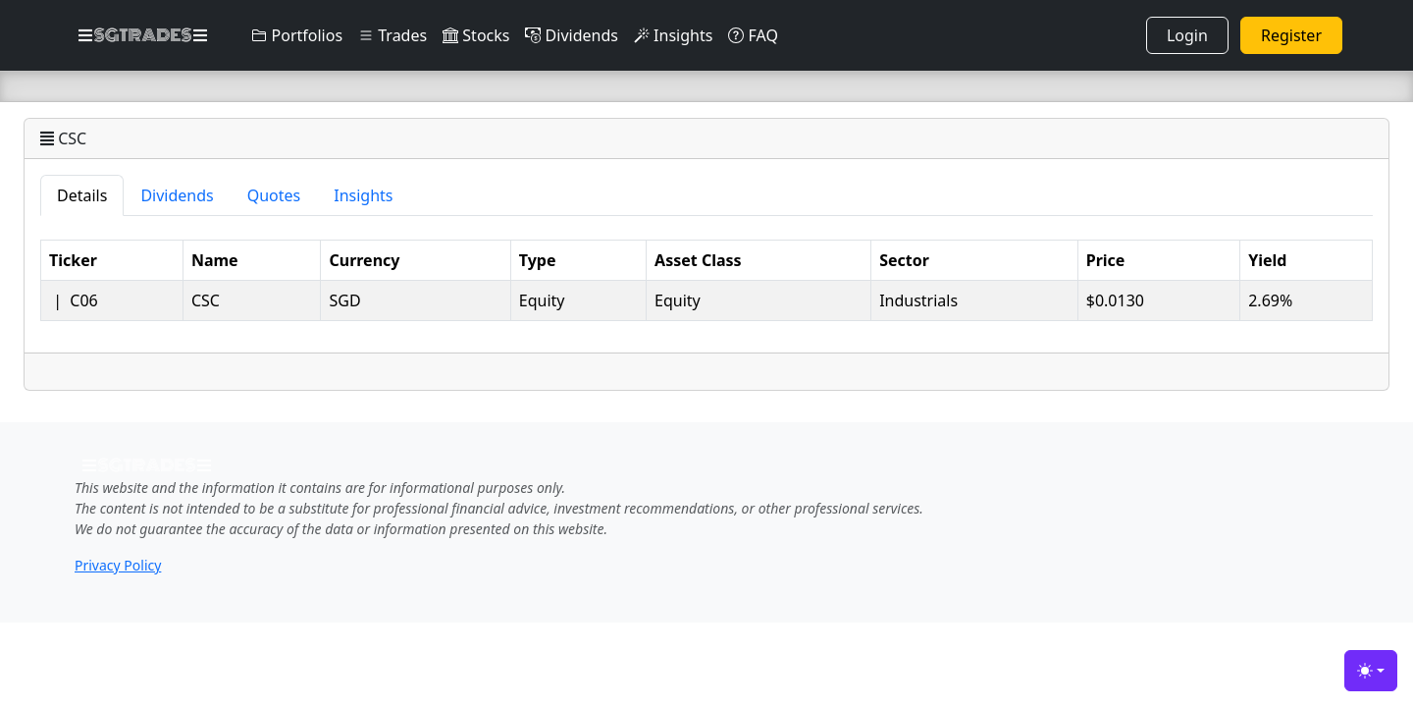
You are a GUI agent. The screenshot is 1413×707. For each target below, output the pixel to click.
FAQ (753, 35)
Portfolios (296, 35)
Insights (673, 35)
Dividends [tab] (176, 195)
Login (1187, 35)
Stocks (476, 35)
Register (1291, 35)
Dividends (571, 35)
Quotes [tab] (274, 195)
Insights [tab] (363, 195)
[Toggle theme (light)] (1370, 670)
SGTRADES (142, 35)
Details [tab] (82, 195)
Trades (392, 35)
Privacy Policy (118, 565)
